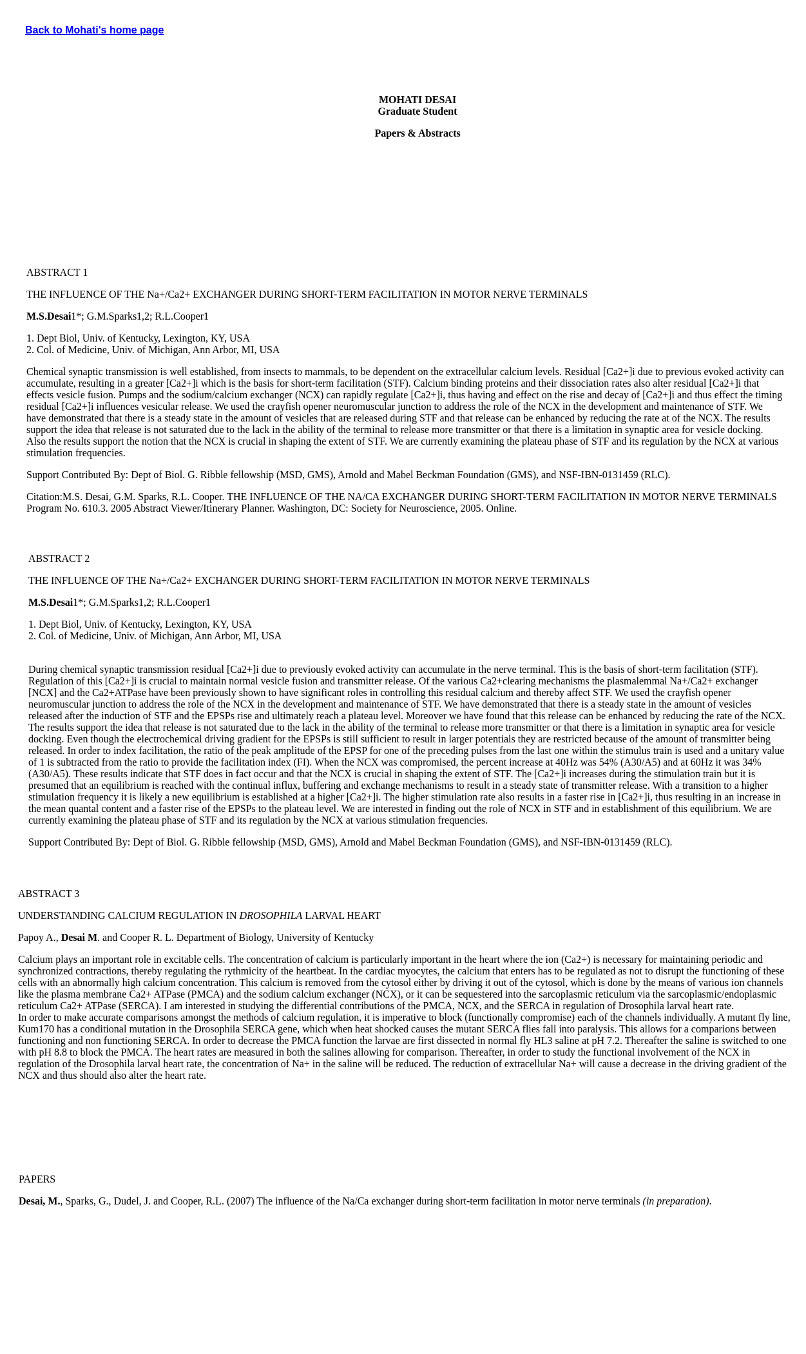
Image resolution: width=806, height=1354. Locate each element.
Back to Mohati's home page (94, 29)
